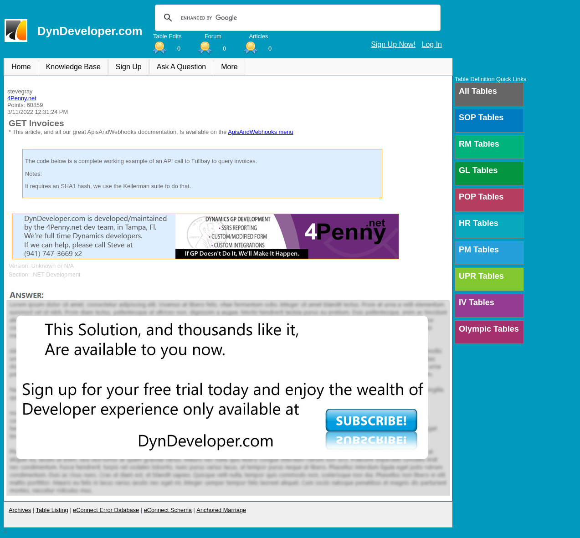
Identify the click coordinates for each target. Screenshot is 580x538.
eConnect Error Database (106, 510)
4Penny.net (21, 98)
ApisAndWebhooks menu (260, 131)
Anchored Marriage (221, 510)
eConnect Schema (168, 510)
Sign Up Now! (393, 44)
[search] (296, 17)
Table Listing (52, 510)
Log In (432, 44)
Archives (20, 510)
